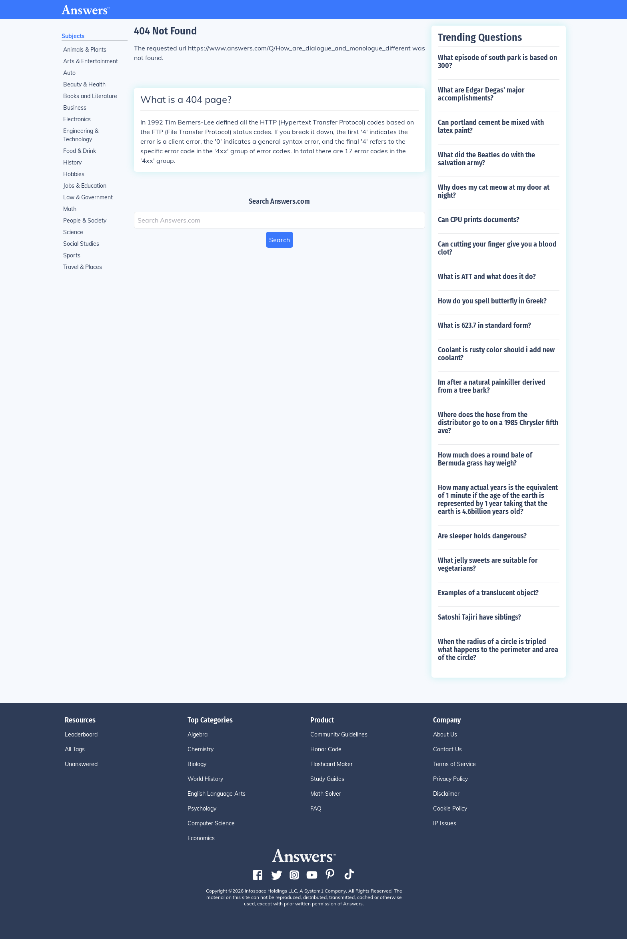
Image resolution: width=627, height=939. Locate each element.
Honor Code (325, 749)
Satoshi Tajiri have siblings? (479, 617)
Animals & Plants (84, 49)
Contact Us (447, 749)
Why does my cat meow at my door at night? (493, 191)
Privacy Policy (450, 778)
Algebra (198, 734)
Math (69, 209)
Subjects (73, 36)
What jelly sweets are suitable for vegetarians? (488, 564)
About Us (445, 734)
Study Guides (327, 778)
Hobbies (73, 174)
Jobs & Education (84, 185)
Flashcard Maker (331, 764)
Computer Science (211, 823)
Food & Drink (79, 150)
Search (279, 240)
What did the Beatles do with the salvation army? (486, 158)
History (72, 162)
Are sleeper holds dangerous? (482, 536)
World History (205, 778)
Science (73, 232)
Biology (197, 764)
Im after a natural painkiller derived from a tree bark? (491, 386)
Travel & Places (82, 267)
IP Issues (444, 823)
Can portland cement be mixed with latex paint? (491, 126)
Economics (201, 838)
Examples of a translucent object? (488, 592)
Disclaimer (446, 793)
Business (74, 107)
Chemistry (201, 749)
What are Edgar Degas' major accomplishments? (481, 94)
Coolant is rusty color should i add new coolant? (496, 353)
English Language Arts (217, 793)
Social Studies (81, 243)
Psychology (202, 808)
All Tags (75, 749)
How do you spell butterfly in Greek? (492, 301)
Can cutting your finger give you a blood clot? (497, 248)
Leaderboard (81, 734)
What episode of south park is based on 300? (497, 61)
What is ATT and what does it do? (487, 276)
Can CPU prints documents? (478, 219)
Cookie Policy (450, 808)
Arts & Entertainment (90, 61)
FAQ (315, 808)
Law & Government (88, 197)
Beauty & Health (84, 84)
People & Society (84, 220)
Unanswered (81, 764)
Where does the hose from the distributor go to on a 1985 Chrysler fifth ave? (498, 422)
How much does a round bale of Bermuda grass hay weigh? (485, 459)
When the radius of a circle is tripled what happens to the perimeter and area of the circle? (498, 649)
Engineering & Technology (80, 135)
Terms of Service (454, 764)
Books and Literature (90, 96)
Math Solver (325, 793)
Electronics (77, 119)
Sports (71, 255)
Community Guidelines (338, 734)
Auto (69, 72)
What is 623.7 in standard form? (484, 325)
